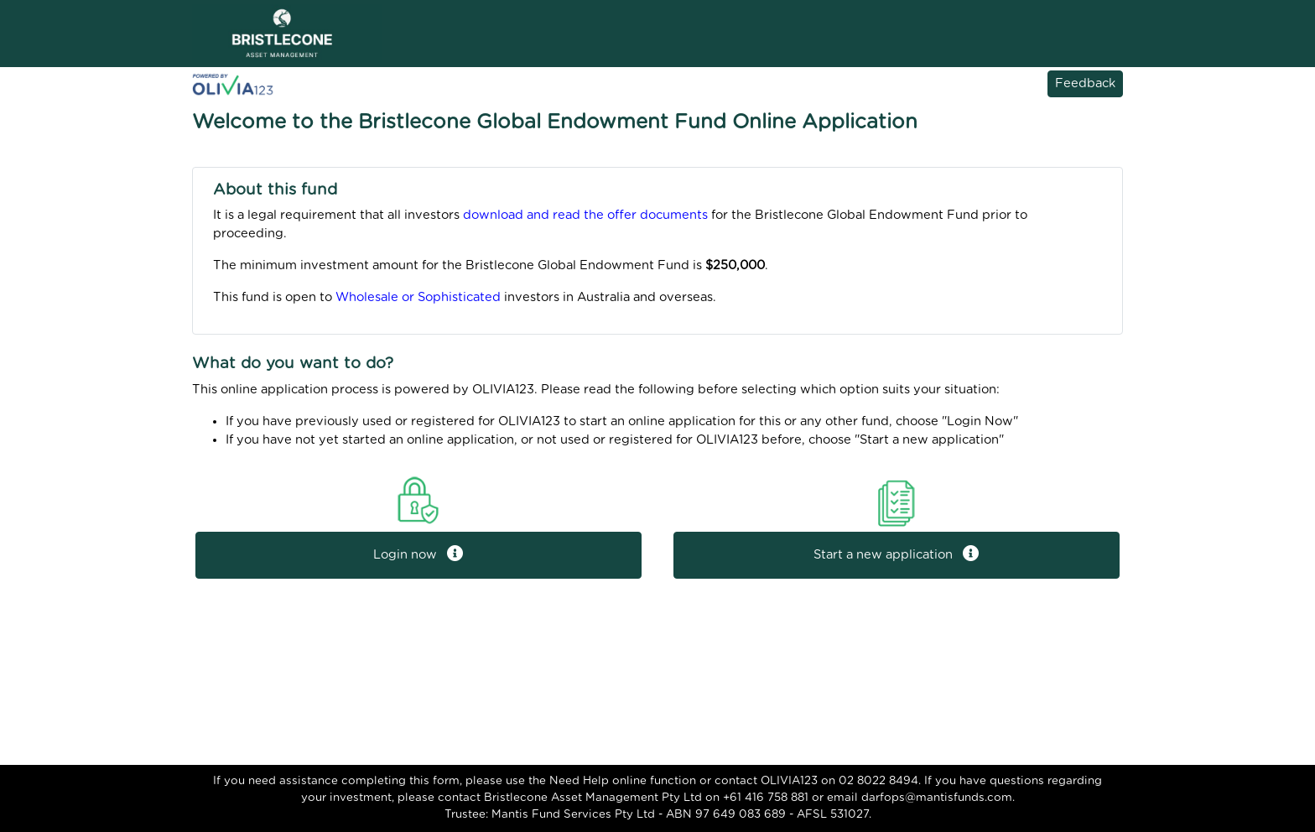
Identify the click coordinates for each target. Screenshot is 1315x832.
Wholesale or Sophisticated (418, 297)
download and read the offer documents (585, 215)
